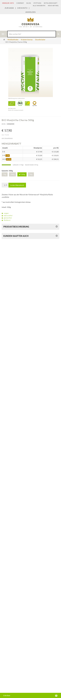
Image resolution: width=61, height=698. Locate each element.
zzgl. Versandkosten (7, 138)
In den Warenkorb (17, 185)
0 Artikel (6, 695)
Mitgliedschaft (50, 3)
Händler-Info (8, 3)
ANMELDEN (30, 12)
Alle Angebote (39, 5)
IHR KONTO (22, 8)
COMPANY (20, 3)
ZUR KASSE (9, 8)
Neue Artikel (53, 5)
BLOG (29, 3)
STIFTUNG (37, 3)
